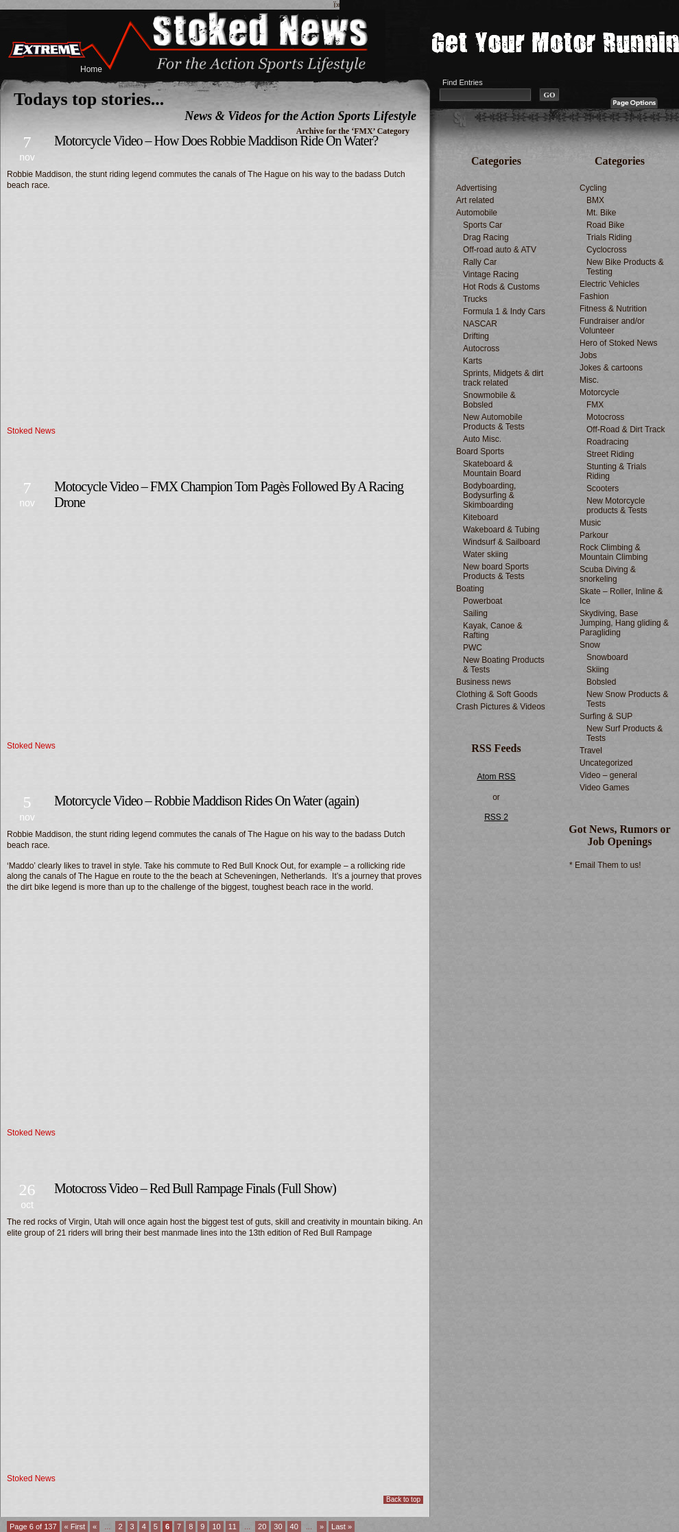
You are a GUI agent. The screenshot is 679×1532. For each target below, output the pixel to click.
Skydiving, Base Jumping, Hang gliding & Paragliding (624, 623)
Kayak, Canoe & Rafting (493, 630)
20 (262, 1526)
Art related (475, 200)
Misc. (589, 380)
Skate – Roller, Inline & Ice (621, 596)
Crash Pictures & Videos (500, 706)
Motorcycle (599, 392)
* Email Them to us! (605, 865)
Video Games (605, 787)
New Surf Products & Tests (624, 733)
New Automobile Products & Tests (494, 422)
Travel (591, 750)
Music (590, 523)
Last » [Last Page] (341, 1526)
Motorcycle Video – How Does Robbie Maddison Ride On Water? (216, 140)
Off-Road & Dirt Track (625, 429)
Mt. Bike (601, 212)
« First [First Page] (75, 1526)
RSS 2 (496, 817)
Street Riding (610, 454)
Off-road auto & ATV (499, 250)
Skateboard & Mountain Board (492, 468)
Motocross (605, 417)
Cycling (593, 188)
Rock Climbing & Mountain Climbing (613, 552)
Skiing (597, 669)
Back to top (403, 1499)
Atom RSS (496, 776)
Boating (470, 588)
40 (294, 1526)
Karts (472, 361)
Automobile (476, 212)
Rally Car (480, 262)
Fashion (594, 296)
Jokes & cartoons (611, 368)
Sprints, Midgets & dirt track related (503, 378)
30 (278, 1526)
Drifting (476, 336)
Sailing (475, 613)
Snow (590, 645)
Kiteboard (480, 517)
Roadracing (607, 442)
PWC (472, 647)
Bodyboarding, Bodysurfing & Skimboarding (489, 495)
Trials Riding (609, 237)
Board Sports (480, 451)
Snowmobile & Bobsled (489, 400)
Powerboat (482, 601)
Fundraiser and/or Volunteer (612, 325)
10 (216, 1526)
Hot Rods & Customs (501, 287)
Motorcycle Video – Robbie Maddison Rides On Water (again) (206, 800)
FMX (595, 405)
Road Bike (605, 225)
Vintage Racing (491, 274)
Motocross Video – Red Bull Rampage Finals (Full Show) (195, 1188)
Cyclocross (606, 250)
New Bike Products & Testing (625, 266)
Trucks (475, 299)
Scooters (602, 488)
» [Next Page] (322, 1526)
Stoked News (31, 431)
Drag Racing (486, 237)
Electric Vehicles (609, 284)
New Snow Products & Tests (627, 699)
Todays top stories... (89, 99)
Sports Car (482, 225)
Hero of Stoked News (618, 343)
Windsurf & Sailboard (501, 542)
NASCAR (480, 324)
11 (232, 1526)
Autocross (481, 348)
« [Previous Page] (95, 1526)
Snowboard (607, 657)
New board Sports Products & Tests (496, 571)
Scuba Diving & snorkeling (608, 574)
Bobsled (601, 682)
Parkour (594, 535)
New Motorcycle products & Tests (616, 505)
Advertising (476, 188)
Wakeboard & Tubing (501, 529)
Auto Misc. (482, 439)
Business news (483, 682)
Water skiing (485, 554)
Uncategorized (606, 763)
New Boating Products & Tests (504, 664)
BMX (595, 200)
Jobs (588, 355)
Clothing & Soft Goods (497, 694)
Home (91, 69)
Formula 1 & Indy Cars (504, 311)
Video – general (608, 775)
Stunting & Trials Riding (616, 471)
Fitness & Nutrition (613, 309)
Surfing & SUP (606, 716)
